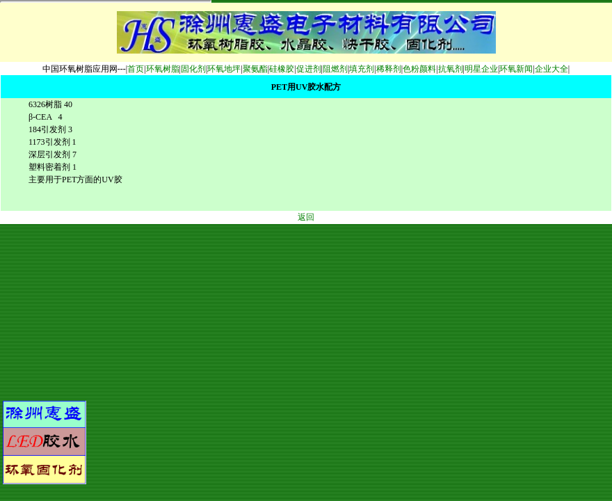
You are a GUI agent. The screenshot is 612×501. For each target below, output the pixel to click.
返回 (306, 217)
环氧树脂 (162, 69)
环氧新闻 (516, 69)
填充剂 (361, 69)
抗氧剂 (450, 69)
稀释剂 (388, 69)
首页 (135, 69)
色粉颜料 (419, 69)
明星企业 (481, 69)
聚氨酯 (255, 69)
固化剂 (193, 69)
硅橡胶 (281, 69)
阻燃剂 (335, 69)
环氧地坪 (224, 69)
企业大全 (551, 69)
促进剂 (308, 69)
